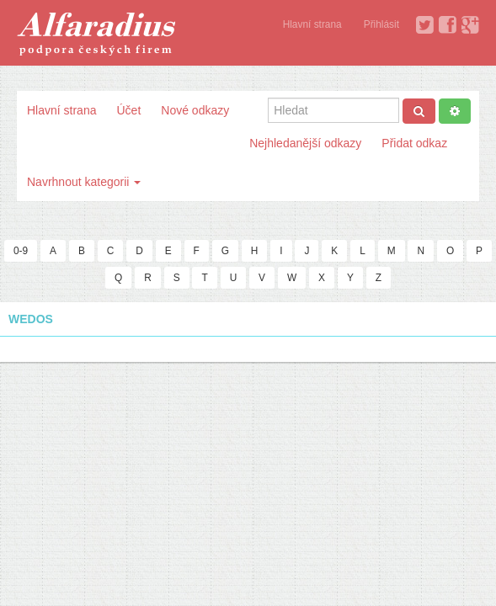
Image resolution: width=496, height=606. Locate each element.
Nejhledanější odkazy (305, 143)
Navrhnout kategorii (84, 182)
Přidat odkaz (414, 143)
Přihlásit (381, 24)
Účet (128, 110)
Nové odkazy (195, 110)
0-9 (20, 251)
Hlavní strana (312, 24)
